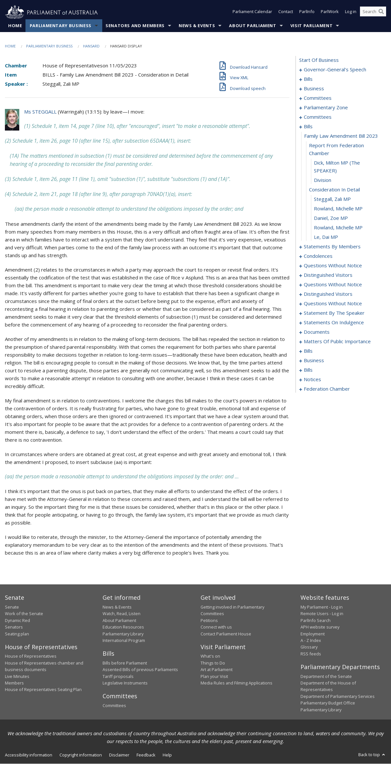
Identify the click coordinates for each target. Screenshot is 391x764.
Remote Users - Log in (322, 614)
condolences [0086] (318, 256)
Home (15, 26)
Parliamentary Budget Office (328, 703)
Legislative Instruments (125, 683)
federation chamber (327, 389)
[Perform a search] (381, 12)
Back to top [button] (372, 755)
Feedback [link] (146, 755)
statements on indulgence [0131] (334, 322)
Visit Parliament (311, 26)
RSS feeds (311, 654)
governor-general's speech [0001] (335, 69)
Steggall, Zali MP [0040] (332, 199)
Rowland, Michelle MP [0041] (338, 208)
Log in (350, 12)
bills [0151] (308, 351)
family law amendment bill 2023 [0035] (341, 136)
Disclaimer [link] (119, 755)
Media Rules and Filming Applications (236, 683)
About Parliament (252, 26)
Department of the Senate (326, 676)
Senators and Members (135, 26)
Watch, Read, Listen (121, 614)
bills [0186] (308, 370)
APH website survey (320, 627)
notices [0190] (312, 379)
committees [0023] (318, 117)
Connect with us (216, 627)
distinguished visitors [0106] (328, 294)
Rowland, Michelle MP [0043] (338, 227)
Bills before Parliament (125, 663)
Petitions (209, 620)
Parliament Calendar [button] (252, 12)
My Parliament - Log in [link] (322, 607)
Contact (285, 12)
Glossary (309, 647)
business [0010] (314, 88)
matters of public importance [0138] (337, 341)
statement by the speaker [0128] (334, 313)
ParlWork (330, 12)
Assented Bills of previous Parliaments (140, 670)
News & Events (197, 26)
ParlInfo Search (316, 620)
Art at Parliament (217, 670)
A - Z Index (311, 641)
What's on (210, 656)
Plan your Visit (214, 676)
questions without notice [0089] (333, 265)
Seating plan (17, 634)
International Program (124, 641)
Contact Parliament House (226, 634)
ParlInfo (307, 12)
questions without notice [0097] (333, 284)
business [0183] (314, 360)
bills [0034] (308, 126)
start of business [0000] (319, 60)
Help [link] (167, 755)
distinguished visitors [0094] (328, 275)
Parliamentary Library (123, 634)
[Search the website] (373, 12)
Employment (313, 634)
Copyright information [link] (80, 755)
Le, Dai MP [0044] (326, 237)
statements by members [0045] (332, 246)
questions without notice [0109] (333, 303)
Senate (12, 607)
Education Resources (123, 627)
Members (14, 683)
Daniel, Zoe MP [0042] (331, 218)
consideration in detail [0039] (334, 190)
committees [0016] (318, 98)
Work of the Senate (24, 614)
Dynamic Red (17, 620)
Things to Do (213, 663)
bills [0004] (308, 79)
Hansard (91, 46)
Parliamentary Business (60, 26)
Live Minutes (17, 676)
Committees (114, 706)
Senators (14, 627)
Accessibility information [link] (28, 755)
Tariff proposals (118, 676)
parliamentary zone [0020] (326, 107)
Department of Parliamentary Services (338, 696)
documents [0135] (317, 332)
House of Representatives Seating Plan (43, 690)
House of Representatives (31, 656)
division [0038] (322, 180)
